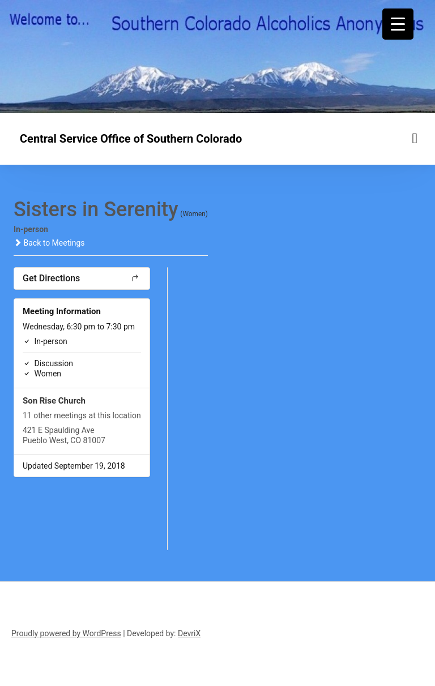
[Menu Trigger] (397, 24)
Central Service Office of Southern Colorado (131, 138)
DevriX (189, 633)
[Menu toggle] (415, 138)
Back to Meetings (49, 242)
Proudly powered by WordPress (66, 633)
